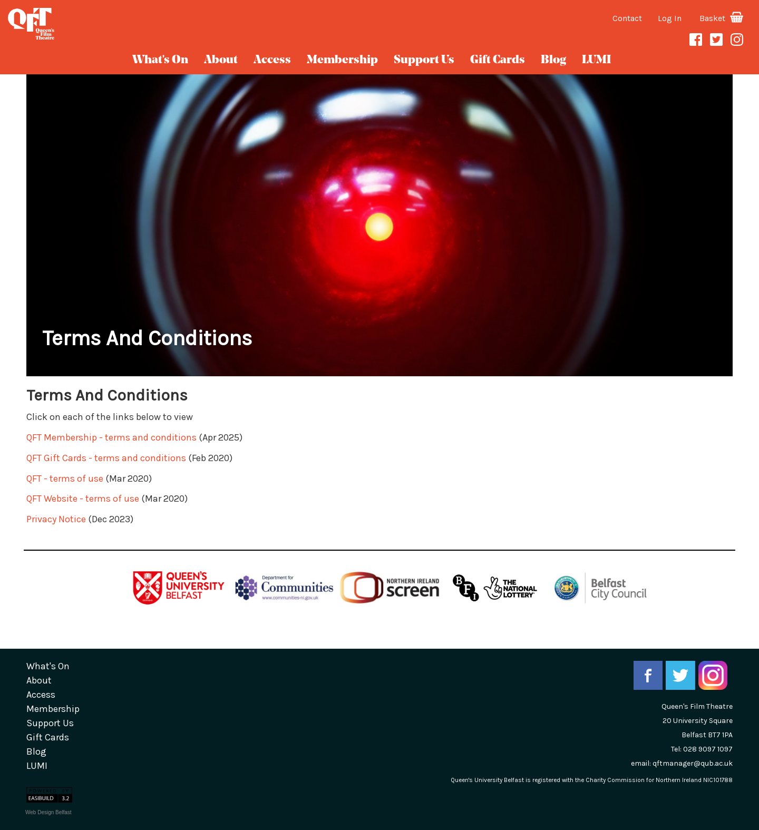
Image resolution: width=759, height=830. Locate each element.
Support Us (424, 60)
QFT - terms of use (64, 478)
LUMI (596, 60)
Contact (627, 18)
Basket (721, 18)
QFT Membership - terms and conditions (112, 437)
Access (272, 60)
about (221, 60)
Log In (670, 18)
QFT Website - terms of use (82, 498)
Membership (342, 60)
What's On (160, 60)
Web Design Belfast (48, 812)
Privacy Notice (56, 519)
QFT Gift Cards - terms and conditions (106, 458)
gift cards (497, 60)
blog (553, 60)
